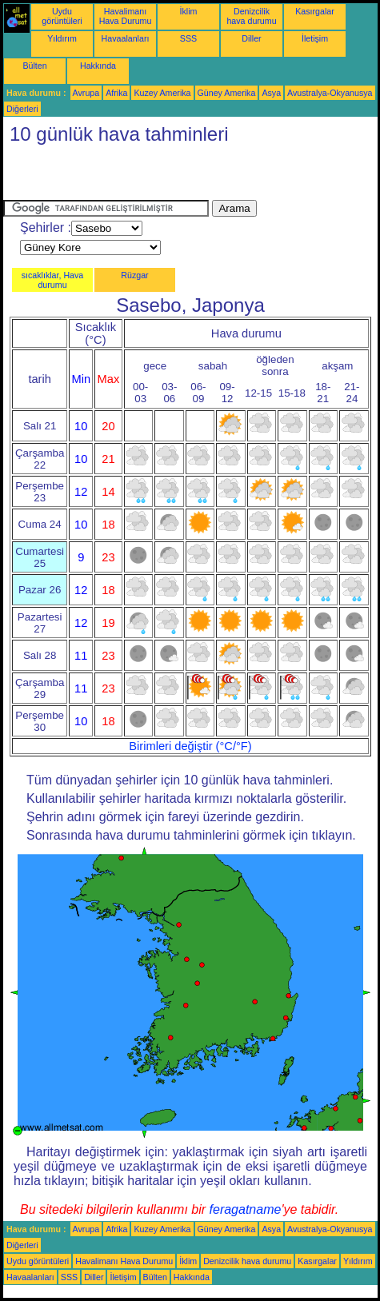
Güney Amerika (227, 93)
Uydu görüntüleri (62, 16)
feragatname (246, 1209)
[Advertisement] (190, 176)
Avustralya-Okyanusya (329, 93)
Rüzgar (134, 275)
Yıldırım (62, 38)
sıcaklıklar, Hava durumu (53, 279)
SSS (188, 38)
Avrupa (86, 93)
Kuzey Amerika (162, 93)
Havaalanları (126, 38)
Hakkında (98, 65)
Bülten (34, 65)
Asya (271, 93)
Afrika (116, 93)
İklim (189, 11)
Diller (251, 38)
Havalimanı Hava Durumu (125, 16)
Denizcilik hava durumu (251, 16)
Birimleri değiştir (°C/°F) (190, 746)
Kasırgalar (314, 11)
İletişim (315, 38)
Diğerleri (22, 109)
